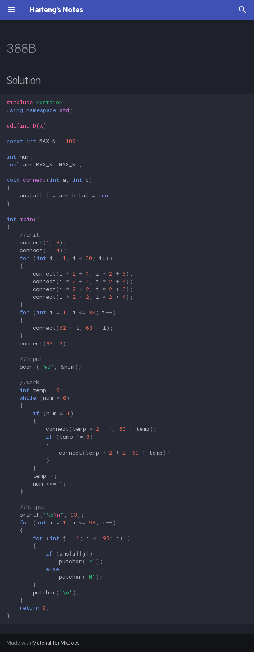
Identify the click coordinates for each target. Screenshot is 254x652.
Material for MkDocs (56, 643)
